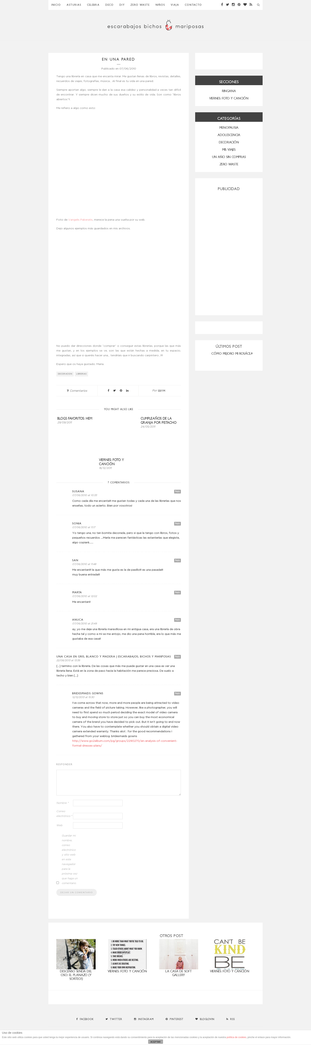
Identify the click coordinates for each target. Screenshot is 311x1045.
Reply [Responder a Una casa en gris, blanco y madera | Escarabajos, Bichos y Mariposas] (177, 656)
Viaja (175, 4)
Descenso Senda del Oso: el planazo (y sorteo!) (76, 975)
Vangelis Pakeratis (80, 220)
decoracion (65, 374)
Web (59, 825)
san (75, 560)
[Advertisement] (229, 251)
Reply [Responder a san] (177, 560)
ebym (161, 390)
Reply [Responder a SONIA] (177, 523)
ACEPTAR (155, 1042)
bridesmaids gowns (87, 693)
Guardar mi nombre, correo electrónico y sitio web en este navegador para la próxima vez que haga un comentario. (70, 859)
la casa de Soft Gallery (178, 973)
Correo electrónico (64, 813)
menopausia (228, 128)
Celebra (93, 4)
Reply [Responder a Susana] (177, 491)
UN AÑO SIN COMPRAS (229, 157)
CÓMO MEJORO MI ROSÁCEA (232, 353)
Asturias (74, 4)
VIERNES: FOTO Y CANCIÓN (229, 98)
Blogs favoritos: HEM (74, 418)
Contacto (193, 4)
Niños (160, 4)
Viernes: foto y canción (111, 462)
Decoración (229, 142)
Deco (109, 4)
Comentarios (77, 391)
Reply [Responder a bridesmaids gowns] (177, 693)
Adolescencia (229, 135)
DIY (122, 4)
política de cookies (236, 1037)
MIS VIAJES (229, 149)
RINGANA (229, 91)
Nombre (62, 803)
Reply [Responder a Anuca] (177, 619)
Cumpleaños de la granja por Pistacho (159, 420)
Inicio (56, 4)
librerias (81, 374)
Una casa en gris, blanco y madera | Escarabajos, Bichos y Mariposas (113, 656)
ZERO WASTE (140, 4)
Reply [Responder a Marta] (177, 592)
